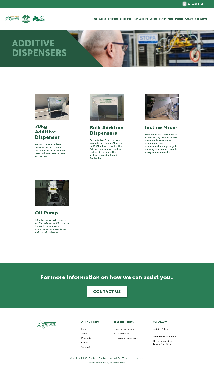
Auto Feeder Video (124, 329)
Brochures (125, 19)
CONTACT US (107, 291)
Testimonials (166, 19)
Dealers (179, 19)
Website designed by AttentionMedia (107, 362)
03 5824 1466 (196, 4)
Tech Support (140, 19)
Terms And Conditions (126, 338)
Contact (85, 347)
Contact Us (201, 19)
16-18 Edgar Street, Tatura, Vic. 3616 (163, 342)
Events (153, 19)
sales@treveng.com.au (165, 336)
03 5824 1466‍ (160, 329)
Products (113, 19)
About (102, 19)
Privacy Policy (121, 333)
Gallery (189, 19)
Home (93, 19)
